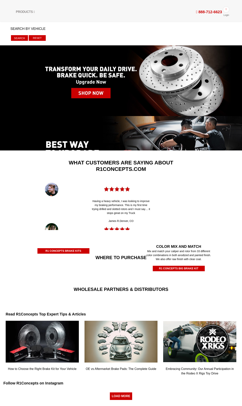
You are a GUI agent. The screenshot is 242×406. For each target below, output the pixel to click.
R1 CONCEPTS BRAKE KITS (63, 250)
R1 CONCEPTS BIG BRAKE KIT (178, 268)
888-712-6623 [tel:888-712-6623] (209, 12)
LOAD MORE (121, 396)
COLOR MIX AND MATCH (178, 246)
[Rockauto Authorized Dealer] (62, 268)
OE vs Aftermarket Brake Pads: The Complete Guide (121, 368)
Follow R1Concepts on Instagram (33, 383)
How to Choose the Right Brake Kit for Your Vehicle (42, 368)
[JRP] (150, 296)
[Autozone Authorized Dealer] (101, 270)
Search (19, 38)
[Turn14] (91, 299)
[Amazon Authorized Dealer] (22, 268)
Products (25, 11)
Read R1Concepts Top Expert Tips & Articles (46, 314)
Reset (37, 38)
